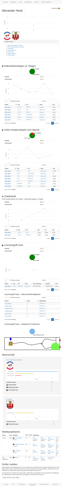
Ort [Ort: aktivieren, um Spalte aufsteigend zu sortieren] (27, 104)
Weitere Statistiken (46, 2)
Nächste (57, 123)
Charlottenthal (29, 114)
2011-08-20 (8, 109)
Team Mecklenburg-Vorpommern (14, 360)
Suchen (51, 101)
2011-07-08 (8, 112)
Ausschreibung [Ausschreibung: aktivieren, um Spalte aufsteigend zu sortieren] (37, 283)
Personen (36, 2)
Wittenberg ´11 (42, 303)
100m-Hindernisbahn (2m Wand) (16, 47)
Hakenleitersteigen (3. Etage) (15, 45)
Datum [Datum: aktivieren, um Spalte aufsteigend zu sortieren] (6, 104)
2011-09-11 (8, 107)
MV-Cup (19, 107)
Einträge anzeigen (12, 101)
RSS (13, 484)
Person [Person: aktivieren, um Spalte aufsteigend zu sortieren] (7, 301)
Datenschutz (55, 484)
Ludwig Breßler (8, 311)
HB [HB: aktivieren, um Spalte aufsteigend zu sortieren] (38, 230)
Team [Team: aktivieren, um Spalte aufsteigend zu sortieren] (41, 104)
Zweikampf (10, 48)
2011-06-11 (8, 117)
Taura (27, 109)
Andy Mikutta (8, 303)
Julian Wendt (8, 316)
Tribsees (28, 107)
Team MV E (42, 120)
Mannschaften (28, 2)
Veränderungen (21, 484)
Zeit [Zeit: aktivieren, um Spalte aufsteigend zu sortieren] (54, 104)
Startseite (5, 2)
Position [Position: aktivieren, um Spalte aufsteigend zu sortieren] (48, 283)
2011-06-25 (8, 114)
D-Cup (19, 109)
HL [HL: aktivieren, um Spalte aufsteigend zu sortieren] (46, 230)
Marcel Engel (8, 313)
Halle (29, 183)
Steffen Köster (8, 306)
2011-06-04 (8, 120)
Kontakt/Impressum (44, 484)
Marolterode (28, 119)
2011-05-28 (8, 181)
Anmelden (6, 484)
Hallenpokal (19, 183)
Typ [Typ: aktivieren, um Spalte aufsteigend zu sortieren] (19, 104)
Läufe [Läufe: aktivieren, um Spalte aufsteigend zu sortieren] (28, 301)
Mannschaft (10, 51)
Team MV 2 (42, 109)
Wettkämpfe (13, 2)
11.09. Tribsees (51, 457)
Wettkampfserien (12, 53)
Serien (20, 2)
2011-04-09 (8, 183)
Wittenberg (30, 181)
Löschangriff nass (12, 50)
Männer (16, 457)
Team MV (43, 183)
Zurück (48, 123)
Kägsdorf (28, 112)
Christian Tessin (9, 308)
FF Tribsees (9, 399)
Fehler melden (11, 55)
